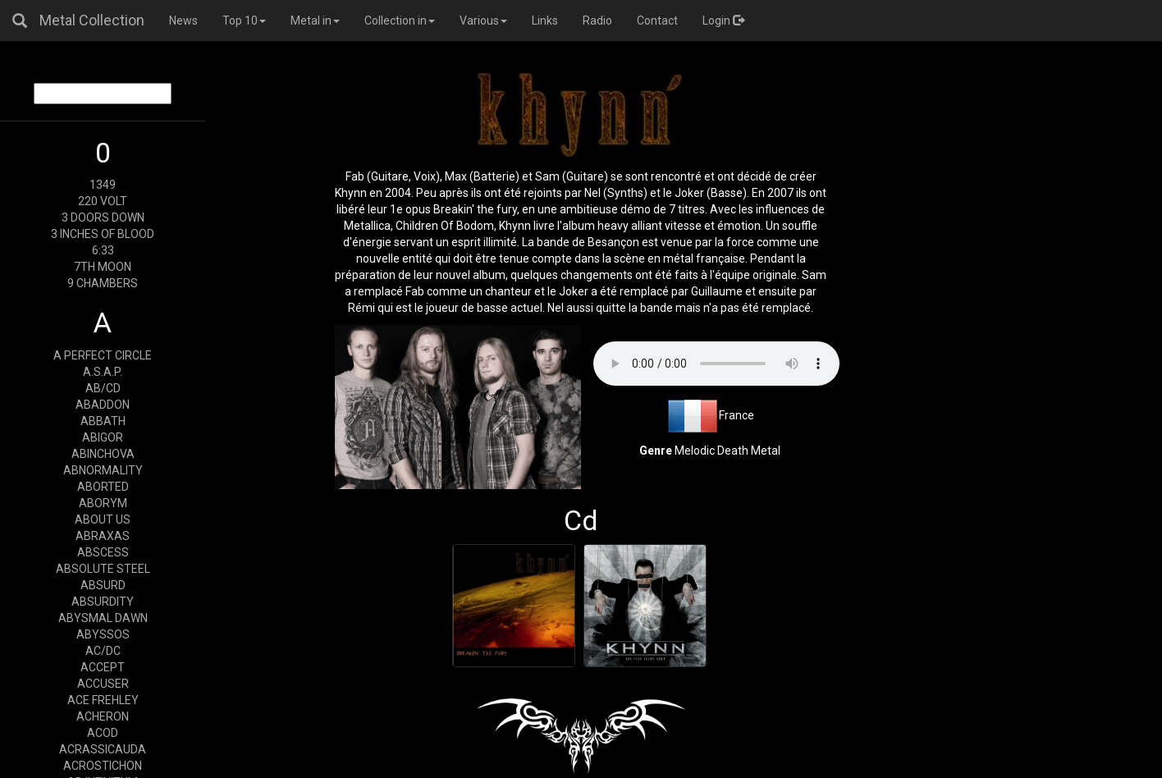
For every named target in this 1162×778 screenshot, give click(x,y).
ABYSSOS (103, 634)
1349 (102, 184)
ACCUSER (103, 683)
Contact (657, 20)
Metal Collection (91, 20)
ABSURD (103, 585)
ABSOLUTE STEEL (103, 568)
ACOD (102, 732)
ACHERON (102, 716)
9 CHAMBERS (102, 283)
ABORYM (103, 503)
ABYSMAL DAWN (103, 618)
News (183, 20)
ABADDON (102, 404)
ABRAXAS (102, 535)
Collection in (399, 20)
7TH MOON (102, 266)
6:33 (103, 250)
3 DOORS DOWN (103, 217)
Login (723, 20)
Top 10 (244, 20)
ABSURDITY (102, 601)
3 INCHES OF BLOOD (102, 233)
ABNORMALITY (103, 470)
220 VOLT (102, 201)
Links (545, 20)
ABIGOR (102, 437)
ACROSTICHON (102, 765)
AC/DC (103, 650)
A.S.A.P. (102, 371)
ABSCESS (103, 552)
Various (483, 20)
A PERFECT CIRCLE (102, 355)
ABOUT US (102, 519)
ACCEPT (102, 667)
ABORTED (103, 486)
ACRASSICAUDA (102, 749)
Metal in (315, 20)
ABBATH (103, 421)
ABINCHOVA (103, 453)
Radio (597, 20)
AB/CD (103, 388)
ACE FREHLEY (103, 700)
